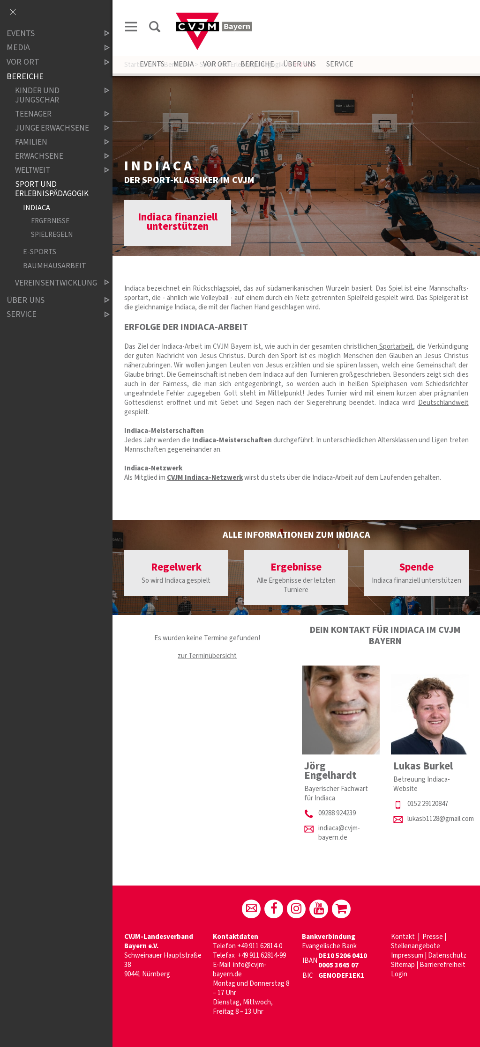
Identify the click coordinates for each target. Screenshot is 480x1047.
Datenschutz (447, 955)
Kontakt (403, 937)
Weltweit (54, 170)
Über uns (299, 64)
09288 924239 (337, 813)
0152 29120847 (427, 804)
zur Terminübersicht (207, 656)
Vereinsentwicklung (54, 283)
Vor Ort (217, 64)
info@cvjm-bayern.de (239, 969)
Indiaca (36, 207)
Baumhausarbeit (54, 265)
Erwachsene (54, 156)
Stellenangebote (415, 946)
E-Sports (39, 252)
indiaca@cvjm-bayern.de (339, 832)
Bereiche (257, 64)
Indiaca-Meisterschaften (232, 440)
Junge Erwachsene (54, 128)
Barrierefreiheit (442, 965)
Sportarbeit (395, 346)
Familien (54, 142)
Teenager (54, 114)
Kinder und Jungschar (54, 95)
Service (339, 64)
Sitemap (403, 965)
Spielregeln (52, 235)
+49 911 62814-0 (259, 946)
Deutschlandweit (443, 403)
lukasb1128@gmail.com (440, 819)
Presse (432, 937)
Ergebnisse (50, 221)
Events (152, 64)
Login (399, 974)
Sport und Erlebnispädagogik (52, 189)
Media (183, 64)
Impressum (407, 955)
